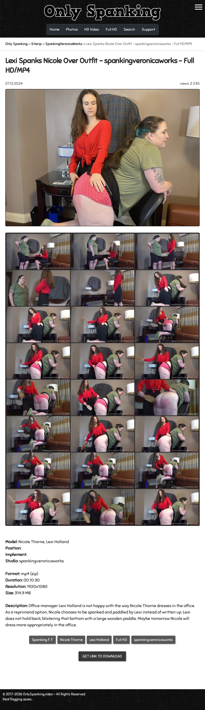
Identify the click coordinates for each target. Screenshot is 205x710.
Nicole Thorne (71, 640)
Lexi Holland (99, 640)
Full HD (121, 640)
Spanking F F (42, 640)
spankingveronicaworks (153, 640)
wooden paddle (121, 618)
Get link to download (102, 656)
